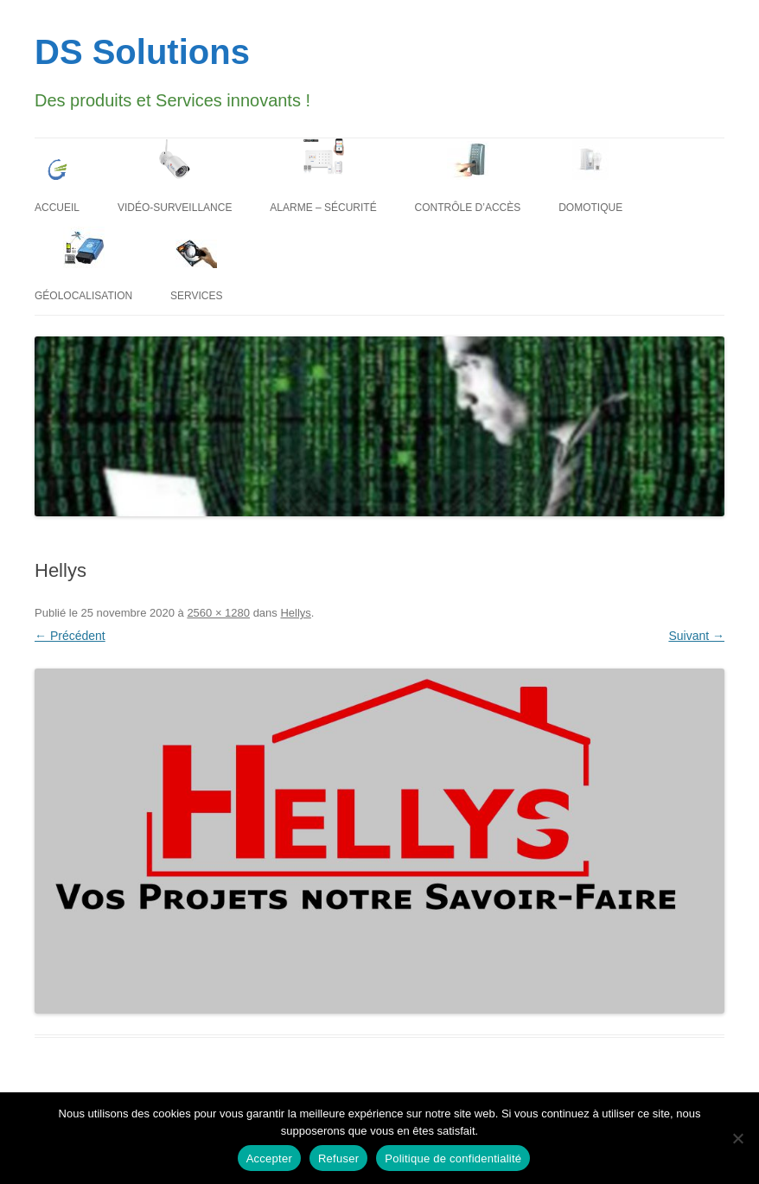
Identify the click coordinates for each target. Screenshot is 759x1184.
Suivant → (696, 636)
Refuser (338, 1158)
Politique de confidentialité (453, 1158)
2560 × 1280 (218, 612)
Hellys (295, 612)
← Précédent (70, 636)
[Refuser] (737, 1138)
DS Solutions (142, 52)
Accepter (269, 1158)
